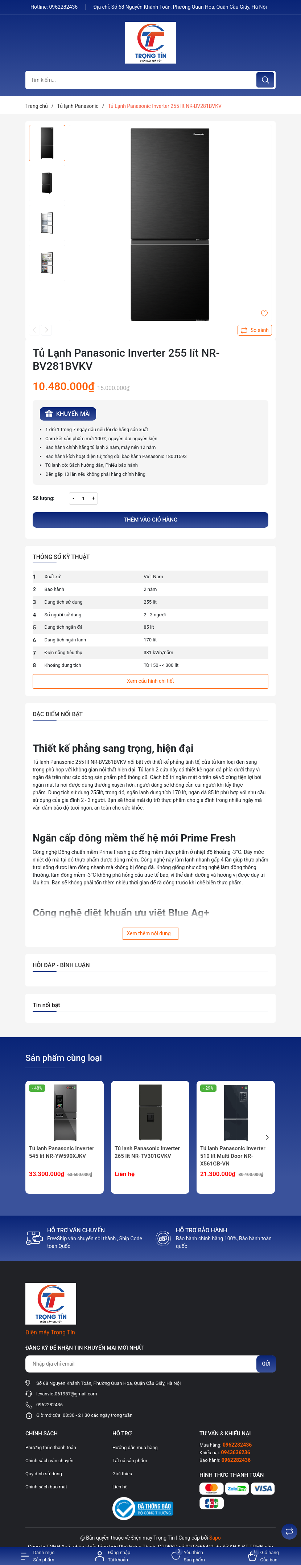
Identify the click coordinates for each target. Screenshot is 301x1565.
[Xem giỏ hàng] (263, 1556)
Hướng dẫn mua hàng (135, 1447)
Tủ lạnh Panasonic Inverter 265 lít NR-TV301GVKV (147, 1152)
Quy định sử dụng (43, 1473)
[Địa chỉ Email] (150, 1364)
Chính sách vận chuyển (49, 1460)
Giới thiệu (122, 1473)
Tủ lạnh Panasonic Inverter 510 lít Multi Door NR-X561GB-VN (232, 1156)
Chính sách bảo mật (46, 1486)
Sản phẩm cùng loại (63, 1058)
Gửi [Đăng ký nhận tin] (266, 1364)
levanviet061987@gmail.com (66, 1393)
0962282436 (64, 7)
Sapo (215, 1538)
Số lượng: (43, 498)
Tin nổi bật (46, 1005)
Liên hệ (120, 1486)
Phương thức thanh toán (50, 1447)
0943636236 (235, 1452)
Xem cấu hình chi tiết (150, 681)
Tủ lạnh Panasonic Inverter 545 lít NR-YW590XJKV (61, 1152)
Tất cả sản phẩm (129, 1460)
